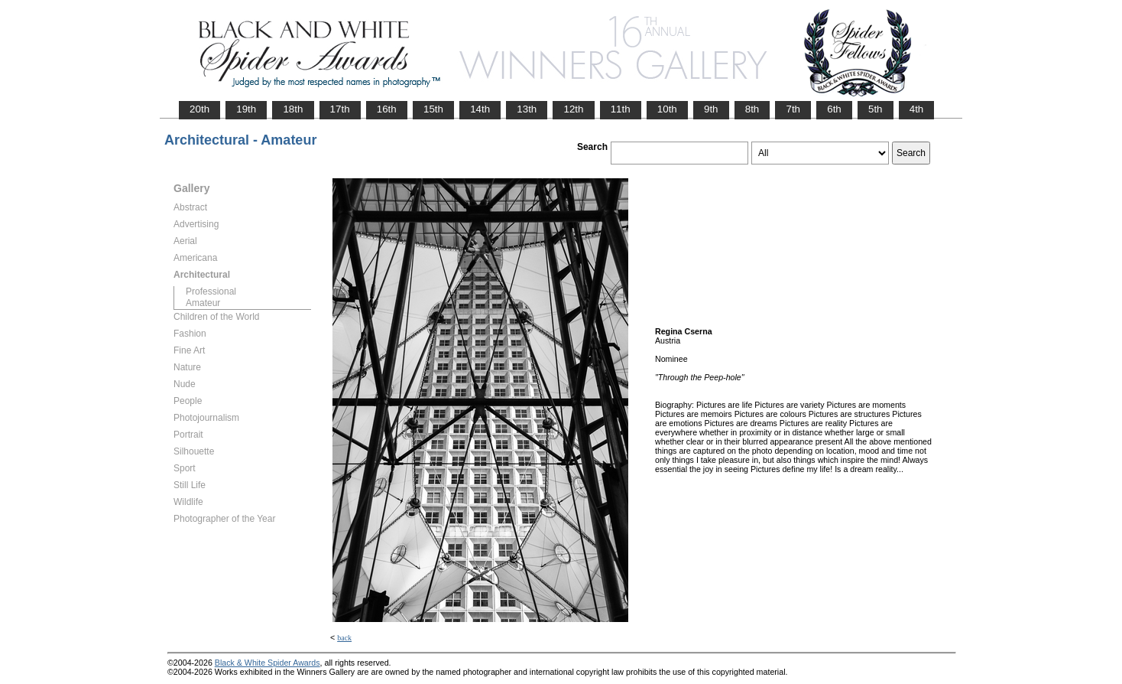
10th (667, 109)
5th (875, 109)
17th (340, 109)
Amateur (203, 303)
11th (620, 109)
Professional (211, 291)
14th (480, 109)
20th (199, 109)
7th (793, 109)
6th (834, 109)
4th (916, 109)
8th (752, 109)
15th (433, 109)
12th (573, 109)
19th (246, 109)
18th (292, 109)
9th (711, 109)
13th (526, 109)
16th (386, 109)
